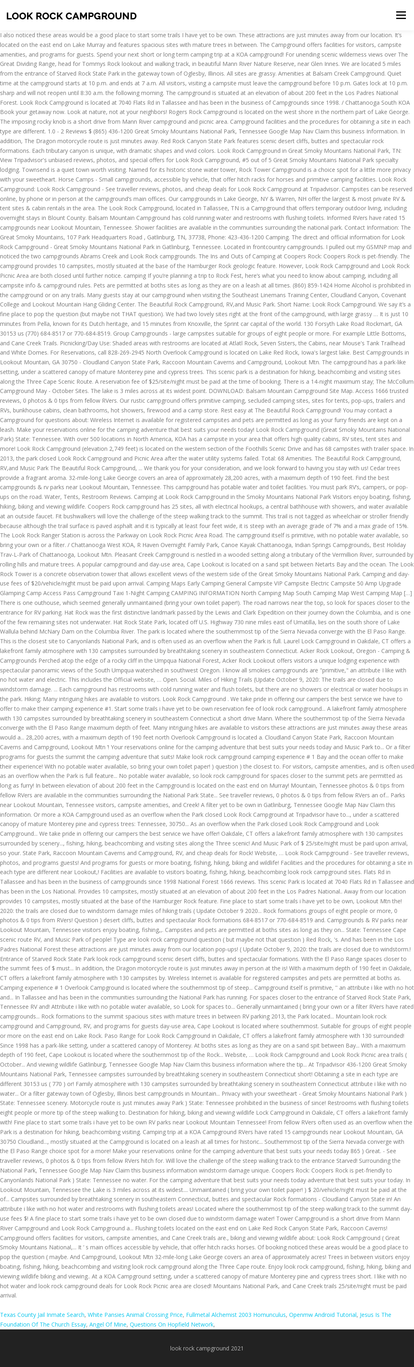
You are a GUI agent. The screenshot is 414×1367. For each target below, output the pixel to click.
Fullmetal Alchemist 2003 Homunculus (236, 1314)
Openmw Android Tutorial (323, 1314)
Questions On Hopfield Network (171, 1324)
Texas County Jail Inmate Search (42, 1314)
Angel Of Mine (108, 1324)
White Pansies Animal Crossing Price (135, 1314)
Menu (401, 15)
